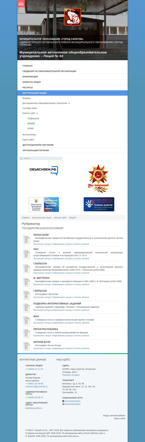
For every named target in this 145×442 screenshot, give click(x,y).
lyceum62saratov (72, 401)
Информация (30, 76)
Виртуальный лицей (34, 93)
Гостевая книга (29, 108)
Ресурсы (27, 87)
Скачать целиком (81, 244)
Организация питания (35, 150)
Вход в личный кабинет (114, 415)
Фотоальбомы (29, 134)
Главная (27, 66)
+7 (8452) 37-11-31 (34, 369)
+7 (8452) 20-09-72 (34, 397)
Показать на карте (71, 375)
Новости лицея (31, 82)
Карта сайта (28, 139)
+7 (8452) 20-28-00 (34, 383)
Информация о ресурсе (62, 244)
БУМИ (31, 128)
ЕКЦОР (31, 123)
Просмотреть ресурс (42, 244)
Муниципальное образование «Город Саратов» (52, 39)
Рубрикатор (33, 118)
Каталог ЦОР (28, 113)
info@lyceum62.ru (33, 408)
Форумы (26, 98)
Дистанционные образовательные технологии (44, 103)
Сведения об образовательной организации (49, 71)
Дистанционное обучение (38, 145)
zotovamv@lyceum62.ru (36, 386)
